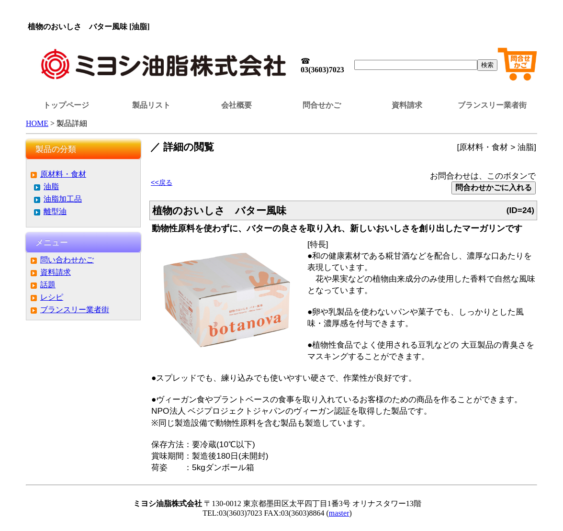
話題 (48, 285)
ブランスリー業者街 (492, 105)
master (339, 513)
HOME (37, 123)
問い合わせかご (67, 260)
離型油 (55, 211)
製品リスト (151, 105)
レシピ (51, 297)
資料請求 (407, 105)
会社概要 (236, 105)
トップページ (66, 105)
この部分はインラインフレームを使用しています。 (281, 12)
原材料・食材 (63, 174)
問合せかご (322, 105)
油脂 (51, 186)
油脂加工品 (63, 199)
